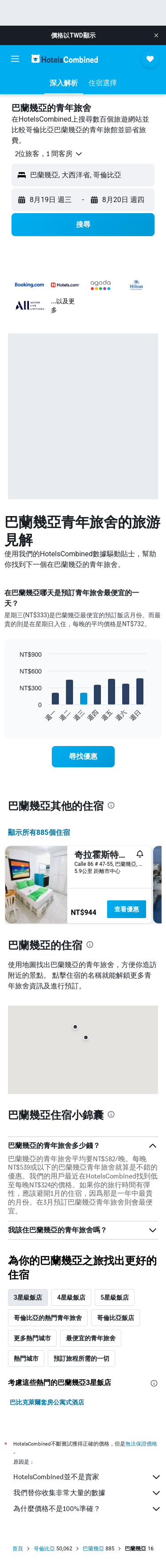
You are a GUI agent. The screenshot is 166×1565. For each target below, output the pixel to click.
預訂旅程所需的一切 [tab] (81, 1358)
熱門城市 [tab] (26, 1358)
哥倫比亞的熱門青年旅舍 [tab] (48, 1317)
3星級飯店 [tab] (28, 1297)
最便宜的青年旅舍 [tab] (91, 1338)
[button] (156, 35)
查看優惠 (126, 909)
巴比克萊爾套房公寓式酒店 (47, 1402)
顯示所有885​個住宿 (39, 832)
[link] (83, 756)
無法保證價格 (141, 1443)
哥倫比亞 (44, 1549)
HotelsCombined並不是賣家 (87, 1477)
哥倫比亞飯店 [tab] (115, 1317)
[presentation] (111, 805)
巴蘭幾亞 (93, 1549)
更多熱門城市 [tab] (32, 1338)
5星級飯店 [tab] (114, 1297)
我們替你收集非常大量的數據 (87, 1493)
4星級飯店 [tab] (71, 1297)
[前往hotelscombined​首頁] (64, 58)
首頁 (17, 1549)
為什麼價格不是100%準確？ (87, 1509)
